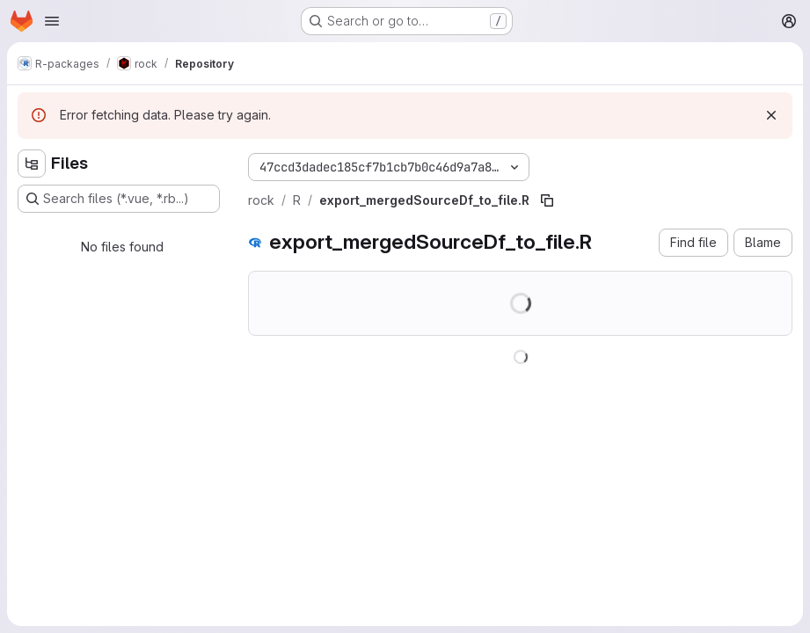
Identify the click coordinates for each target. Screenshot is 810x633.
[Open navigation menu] (52, 21)
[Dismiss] (771, 115)
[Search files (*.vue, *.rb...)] (119, 199)
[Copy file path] (547, 200)
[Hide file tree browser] (32, 163)
